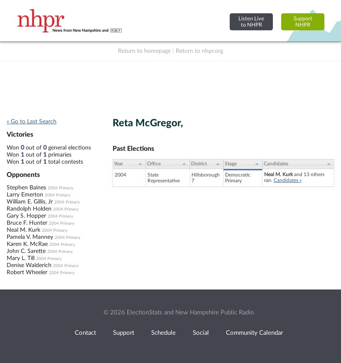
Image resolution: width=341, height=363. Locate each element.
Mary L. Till (20, 258)
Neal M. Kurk (23, 230)
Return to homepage (144, 51)
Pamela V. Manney (30, 237)
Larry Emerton (25, 195)
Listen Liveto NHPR (251, 21)
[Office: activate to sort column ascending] (168, 164)
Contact (85, 333)
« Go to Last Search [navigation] (31, 122)
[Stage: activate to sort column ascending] (242, 164)
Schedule (163, 333)
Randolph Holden (29, 209)
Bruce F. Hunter (27, 223)
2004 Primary (60, 188)
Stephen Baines (26, 188)
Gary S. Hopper (26, 216)
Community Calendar (254, 333)
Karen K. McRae (27, 244)
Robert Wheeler (27, 272)
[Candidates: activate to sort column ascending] (298, 164)
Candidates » (288, 180)
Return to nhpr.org (199, 51)
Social (201, 333)
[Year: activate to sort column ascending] (129, 164)
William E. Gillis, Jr (30, 202)
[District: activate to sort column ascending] (206, 164)
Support (123, 333)
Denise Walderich (29, 265)
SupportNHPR (303, 21)
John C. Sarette (26, 251)
